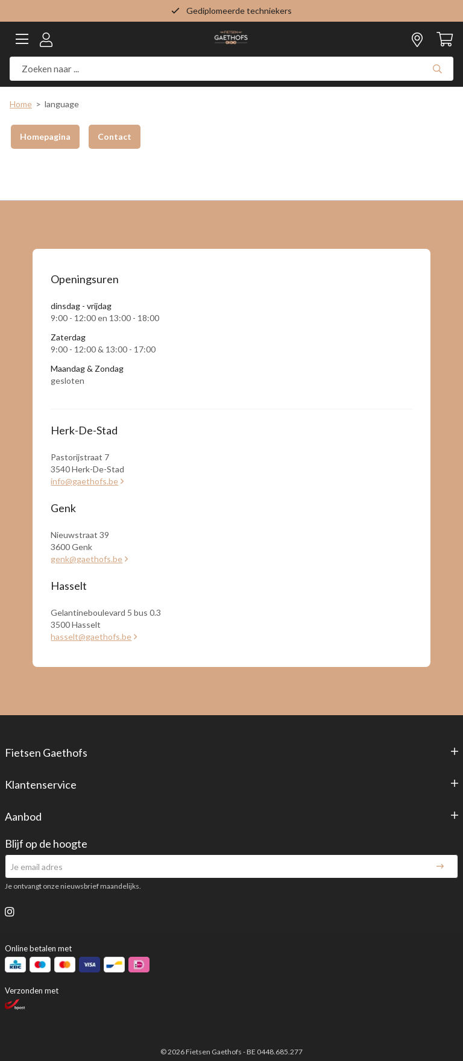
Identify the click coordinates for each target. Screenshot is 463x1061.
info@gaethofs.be (84, 481)
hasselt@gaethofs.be (91, 636)
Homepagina (45, 136)
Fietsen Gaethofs (46, 752)
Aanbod (23, 816)
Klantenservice (41, 784)
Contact (114, 136)
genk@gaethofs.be (86, 559)
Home (21, 104)
